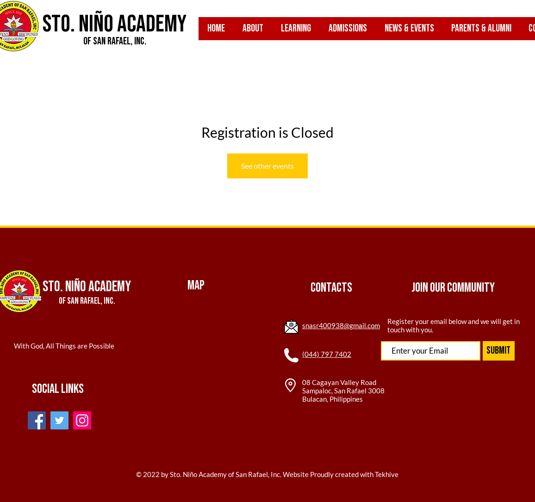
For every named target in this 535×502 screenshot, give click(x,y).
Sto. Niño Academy (115, 24)
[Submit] (499, 351)
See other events (267, 165)
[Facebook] (37, 420)
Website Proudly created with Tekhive (339, 474)
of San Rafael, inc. (114, 41)
